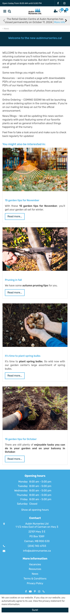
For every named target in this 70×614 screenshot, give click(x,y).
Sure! (35, 609)
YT (30, 591)
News (35, 573)
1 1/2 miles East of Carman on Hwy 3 (37, 526)
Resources (35, 569)
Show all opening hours (35, 509)
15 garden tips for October (21, 439)
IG (64, 3)
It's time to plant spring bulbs (22, 355)
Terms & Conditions (34, 578)
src (9, 11)
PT (35, 591)
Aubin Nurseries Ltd (36, 523)
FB (58, 3)
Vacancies (35, 564)
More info (59, 22)
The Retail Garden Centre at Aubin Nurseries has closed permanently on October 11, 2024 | (35, 21)
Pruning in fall (13, 279)
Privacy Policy (35, 583)
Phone (44, 591)
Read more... (14, 216)
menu (4, 11)
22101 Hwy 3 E (36, 531)
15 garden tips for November (22, 200)
